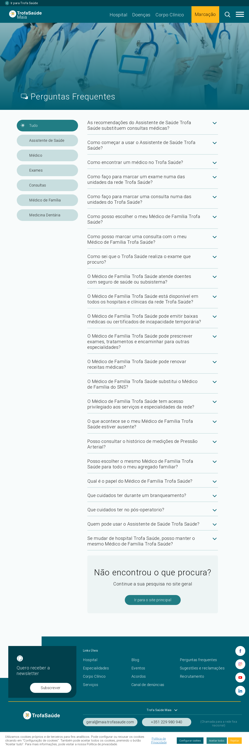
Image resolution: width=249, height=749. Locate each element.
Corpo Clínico (169, 15)
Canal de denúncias (147, 684)
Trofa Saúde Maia (159, 710)
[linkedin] (240, 691)
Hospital (118, 15)
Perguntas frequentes (198, 659)
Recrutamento (192, 676)
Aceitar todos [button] (216, 740)
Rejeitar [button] (234, 740)
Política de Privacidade (159, 740)
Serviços (90, 684)
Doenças (141, 15)
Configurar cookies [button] (190, 740)
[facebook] (240, 651)
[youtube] (240, 677)
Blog (135, 659)
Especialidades (96, 668)
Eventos (138, 668)
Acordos (138, 676)
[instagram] (240, 664)
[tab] (152, 127)
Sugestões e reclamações (202, 668)
